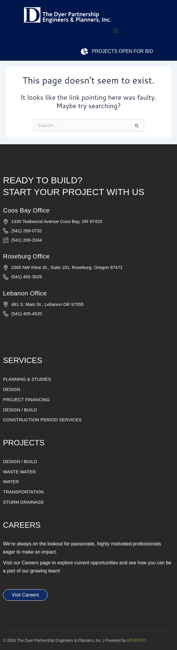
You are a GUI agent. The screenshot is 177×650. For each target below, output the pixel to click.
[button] (116, 30)
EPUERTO (136, 640)
